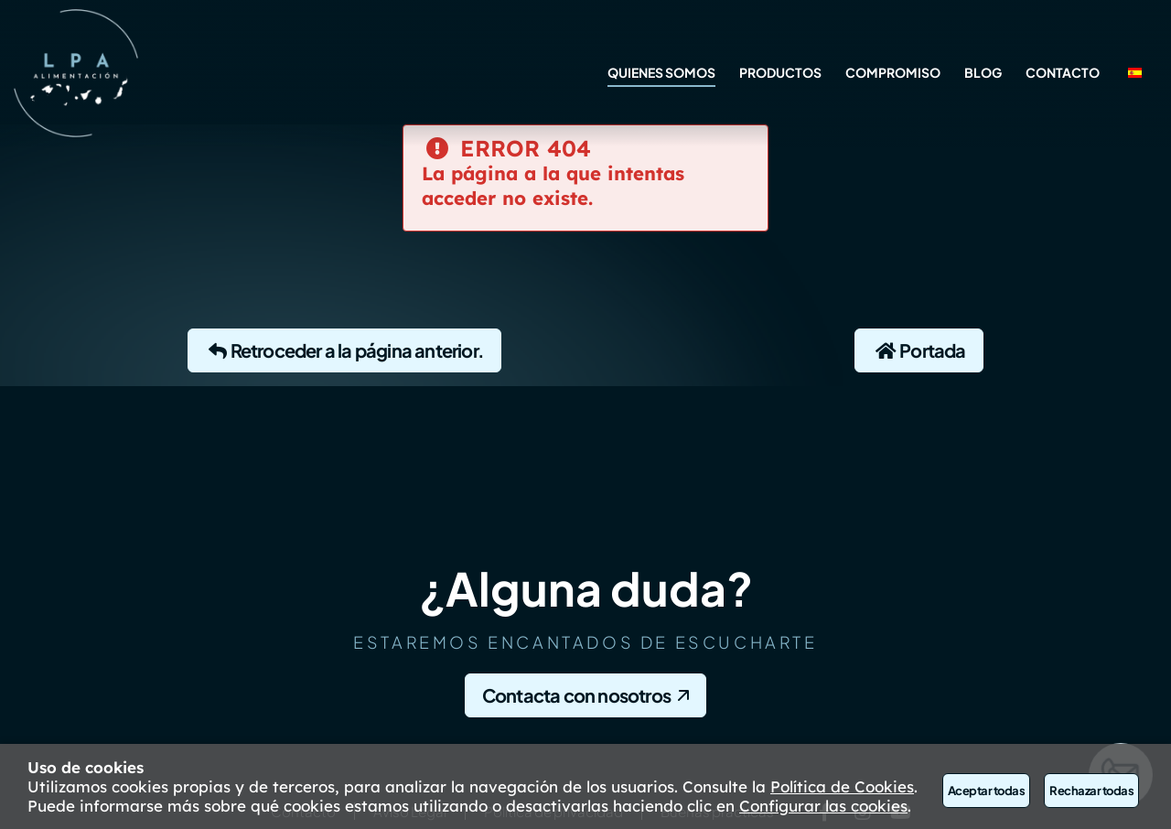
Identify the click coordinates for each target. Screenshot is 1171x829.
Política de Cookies (842, 786)
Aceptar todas (986, 790)
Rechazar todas (1091, 790)
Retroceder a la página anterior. (344, 350)
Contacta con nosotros (576, 695)
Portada (919, 350)
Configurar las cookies (823, 805)
